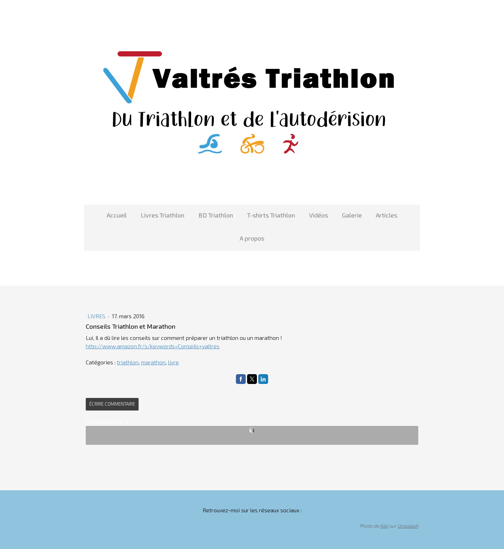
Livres (97, 316)
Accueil (117, 215)
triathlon (128, 362)
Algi (384, 526)
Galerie (352, 215)
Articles (386, 215)
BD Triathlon (215, 215)
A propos (252, 238)
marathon (153, 362)
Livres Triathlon (162, 215)
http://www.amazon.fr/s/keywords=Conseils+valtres (152, 346)
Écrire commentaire (112, 404)
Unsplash (408, 526)
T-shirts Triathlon (271, 215)
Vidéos (318, 215)
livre (173, 362)
